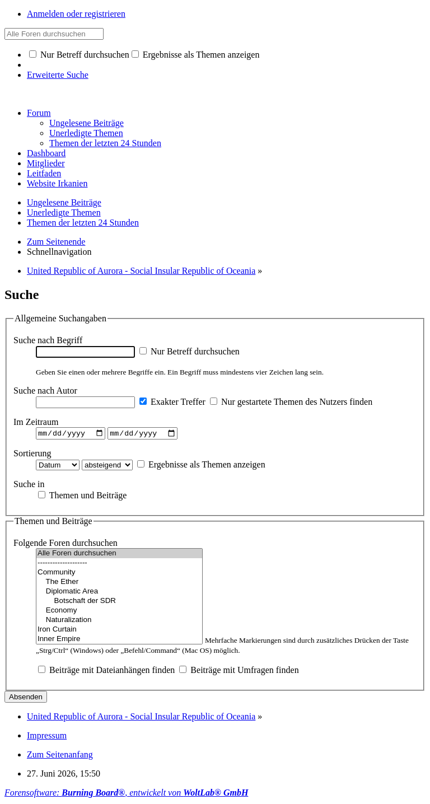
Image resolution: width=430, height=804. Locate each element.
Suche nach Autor (45, 390)
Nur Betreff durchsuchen (79, 54)
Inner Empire (119, 641)
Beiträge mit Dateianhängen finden (106, 671)
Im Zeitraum (35, 422)
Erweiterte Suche (57, 75)
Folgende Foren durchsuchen (65, 544)
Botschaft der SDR (119, 602)
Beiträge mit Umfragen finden (238, 671)
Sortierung (32, 454)
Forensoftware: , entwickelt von (126, 794)
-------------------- (119, 564)
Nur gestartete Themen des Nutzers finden (291, 401)
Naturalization (119, 622)
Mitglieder (46, 163)
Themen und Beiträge (82, 496)
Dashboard (46, 153)
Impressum (47, 737)
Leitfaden (44, 173)
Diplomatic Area (119, 593)
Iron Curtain (119, 631)
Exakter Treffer (172, 401)
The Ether (119, 583)
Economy (119, 612)
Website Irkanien (57, 183)
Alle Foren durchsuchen (119, 555)
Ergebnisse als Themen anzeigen (196, 54)
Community (119, 574)
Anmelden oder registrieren (76, 13)
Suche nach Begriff (47, 340)
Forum (39, 113)
